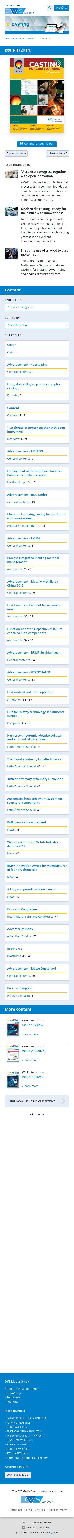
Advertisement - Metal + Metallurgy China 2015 (32, 583)
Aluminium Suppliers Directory (27, 1458)
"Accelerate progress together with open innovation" (43, 173)
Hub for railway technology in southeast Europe (35, 714)
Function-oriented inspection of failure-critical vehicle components (35, 631)
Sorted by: (12, 318)
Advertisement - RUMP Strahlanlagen (34, 652)
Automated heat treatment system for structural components (34, 800)
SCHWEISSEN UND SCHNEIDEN (27, 1418)
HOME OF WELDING (20, 1440)
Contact (16, 1510)
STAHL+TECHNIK (17, 1453)
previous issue (16, 153)
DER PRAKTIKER (17, 1427)
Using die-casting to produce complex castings (33, 386)
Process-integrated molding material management (33, 560)
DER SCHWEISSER (18, 1449)
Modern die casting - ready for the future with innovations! (43, 211)
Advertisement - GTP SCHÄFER (28, 672)
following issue (57, 153)
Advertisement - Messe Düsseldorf (31, 968)
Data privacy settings (38, 1527)
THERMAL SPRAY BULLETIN (24, 1431)
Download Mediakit (18, 1474)
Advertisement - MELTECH (25, 451)
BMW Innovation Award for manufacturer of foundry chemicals (37, 868)
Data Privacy (58, 1510)
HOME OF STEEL (17, 1444)
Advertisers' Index (20, 929)
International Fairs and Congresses (30, 916)
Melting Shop (16, 482)
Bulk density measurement (26, 822)
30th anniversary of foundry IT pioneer (35, 779)
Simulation (14, 699)
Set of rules (14, 1397)
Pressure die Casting (21, 525)
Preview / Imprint (19, 988)
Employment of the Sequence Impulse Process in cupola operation (34, 473)
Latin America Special (21, 747)
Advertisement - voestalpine (27, 364)
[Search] (50, 8)
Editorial (12, 395)
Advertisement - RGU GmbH (27, 495)
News (11, 829)
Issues (31, 38)
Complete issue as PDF (37, 143)
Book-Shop (14, 1393)
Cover (11, 345)
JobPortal (13, 1402)
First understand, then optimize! (30, 692)
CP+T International (14, 38)
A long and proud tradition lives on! (32, 889)
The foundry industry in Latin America (34, 759)
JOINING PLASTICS (18, 1422)
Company (13, 723)
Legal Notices (35, 1510)
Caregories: (13, 300)
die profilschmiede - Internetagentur (39, 1532)
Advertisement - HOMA (23, 538)
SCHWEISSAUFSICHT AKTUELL (26, 1436)
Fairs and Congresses (22, 909)
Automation (15, 569)
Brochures (14, 948)
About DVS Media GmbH (23, 1389)
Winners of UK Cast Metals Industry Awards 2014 (32, 844)
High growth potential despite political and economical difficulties (34, 737)
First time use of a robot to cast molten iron (44, 252)
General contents (18, 372)
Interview (13, 439)
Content (13, 408)
